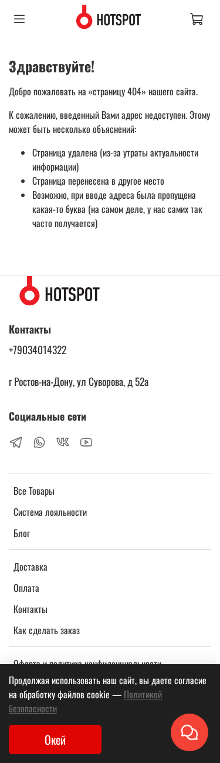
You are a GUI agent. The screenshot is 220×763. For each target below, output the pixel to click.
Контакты (30, 609)
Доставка (30, 566)
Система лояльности (50, 512)
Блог (21, 533)
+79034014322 (37, 349)
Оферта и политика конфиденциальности (87, 664)
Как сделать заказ (46, 630)
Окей (55, 739)
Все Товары (34, 491)
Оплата (26, 588)
